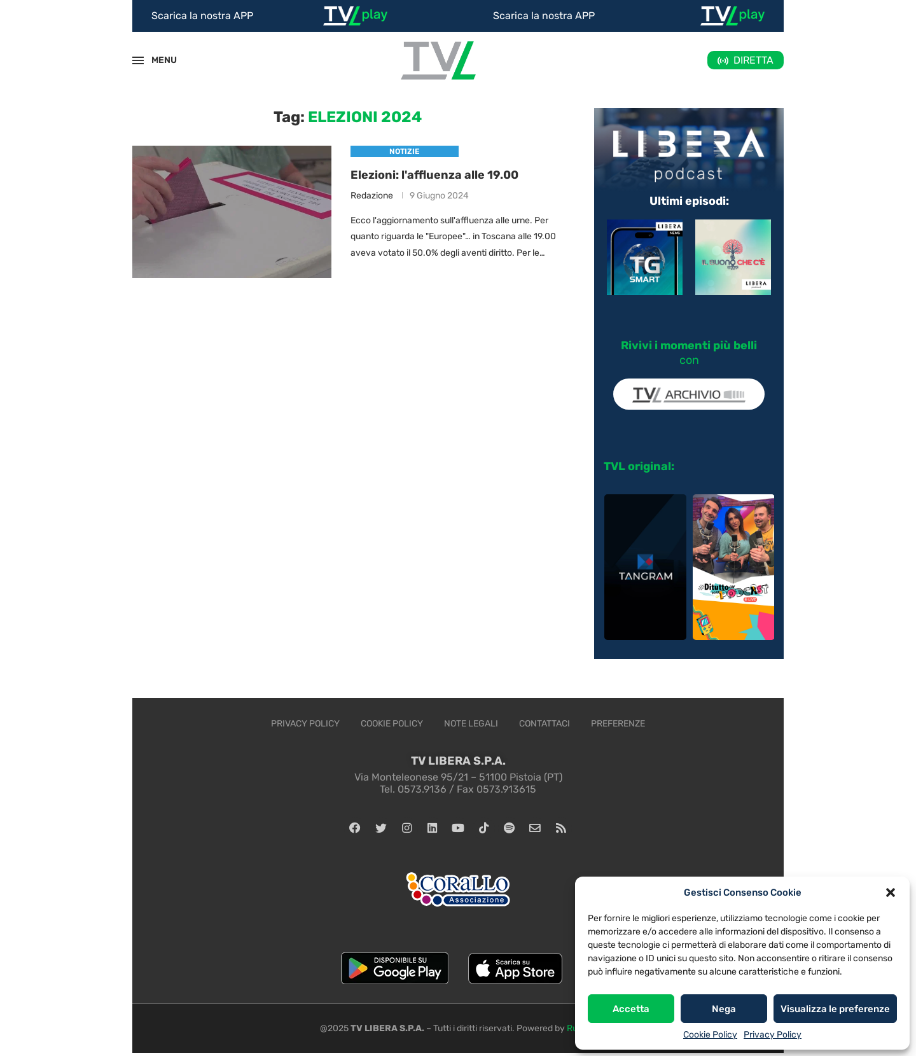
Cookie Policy (710, 1034)
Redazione (371, 196)
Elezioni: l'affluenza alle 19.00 (434, 175)
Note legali (471, 723)
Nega (724, 1009)
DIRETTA (753, 60)
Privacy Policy (773, 1034)
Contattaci (544, 723)
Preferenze (618, 723)
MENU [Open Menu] (157, 60)
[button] (890, 892)
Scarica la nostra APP (202, 16)
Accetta (631, 1009)
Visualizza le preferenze (835, 1009)
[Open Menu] (138, 60)
